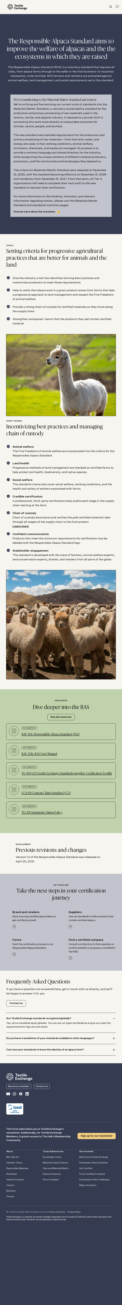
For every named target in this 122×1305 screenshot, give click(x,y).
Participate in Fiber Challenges (94, 1180)
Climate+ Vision (14, 1163)
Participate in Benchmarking (93, 1163)
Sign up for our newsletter (97, 1136)
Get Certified (85, 1168)
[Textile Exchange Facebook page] (21, 1094)
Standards (11, 1174)
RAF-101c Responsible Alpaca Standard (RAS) (51, 734)
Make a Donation (87, 1185)
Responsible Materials (17, 1168)
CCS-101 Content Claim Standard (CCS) (46, 793)
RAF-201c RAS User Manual (39, 753)
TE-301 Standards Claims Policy (42, 812)
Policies (10, 1196)
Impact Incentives (52, 1174)
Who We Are (12, 1157)
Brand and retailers (26, 912)
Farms (16, 940)
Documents (29, 728)
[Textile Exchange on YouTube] (8, 1094)
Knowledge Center (52, 1157)
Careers (10, 1185)
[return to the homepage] (19, 1076)
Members (11, 1191)
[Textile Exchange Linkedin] (27, 1094)
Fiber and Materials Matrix (56, 1168)
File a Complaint (51, 1180)
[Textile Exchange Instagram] (14, 1094)
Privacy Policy (74, 1212)
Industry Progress (15, 1180)
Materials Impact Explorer (55, 1163)
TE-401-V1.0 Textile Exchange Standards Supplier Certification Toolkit (67, 773)
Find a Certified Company (92, 1174)
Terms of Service (56, 1212)
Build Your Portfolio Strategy (93, 1157)
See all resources (61, 717)
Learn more (21, 526)
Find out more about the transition (34, 212)
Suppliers (75, 912)
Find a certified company (86, 940)
